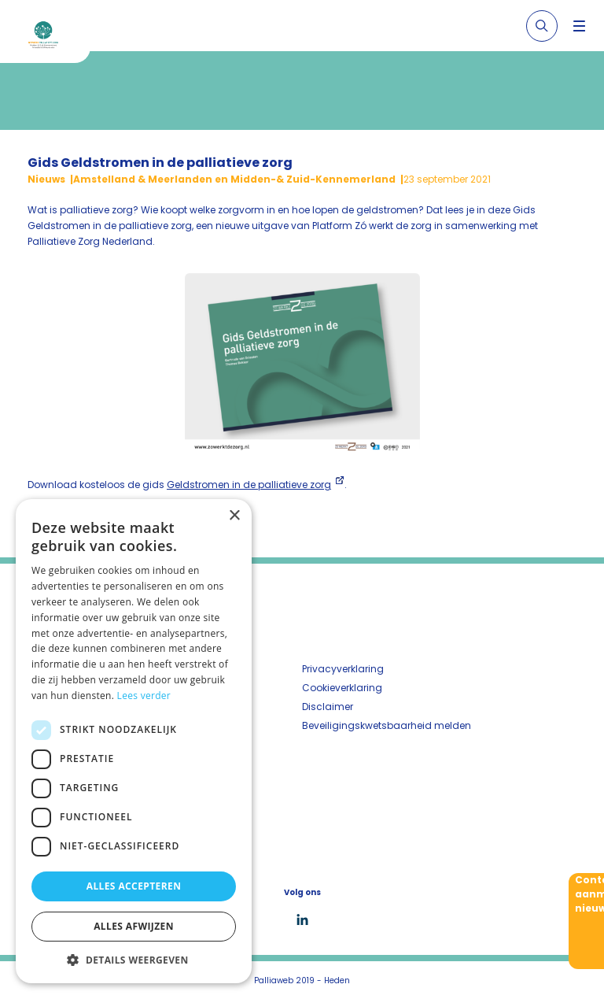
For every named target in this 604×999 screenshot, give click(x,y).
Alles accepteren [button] (134, 886)
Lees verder (144, 695)
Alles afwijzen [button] (134, 926)
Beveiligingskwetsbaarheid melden (386, 725)
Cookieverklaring (342, 687)
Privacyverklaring (343, 668)
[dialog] (134, 741)
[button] (133, 960)
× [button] (234, 516)
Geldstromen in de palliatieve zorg (249, 484)
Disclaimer (327, 706)
